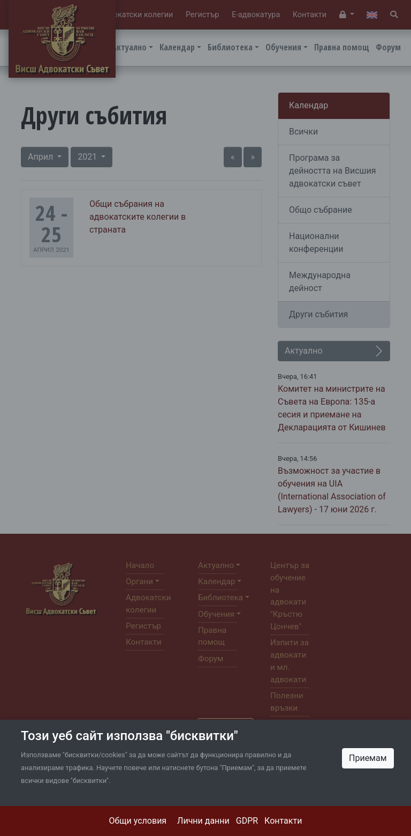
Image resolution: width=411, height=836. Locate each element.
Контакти (283, 821)
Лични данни (203, 821)
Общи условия (138, 821)
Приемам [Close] (368, 758)
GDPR (247, 821)
